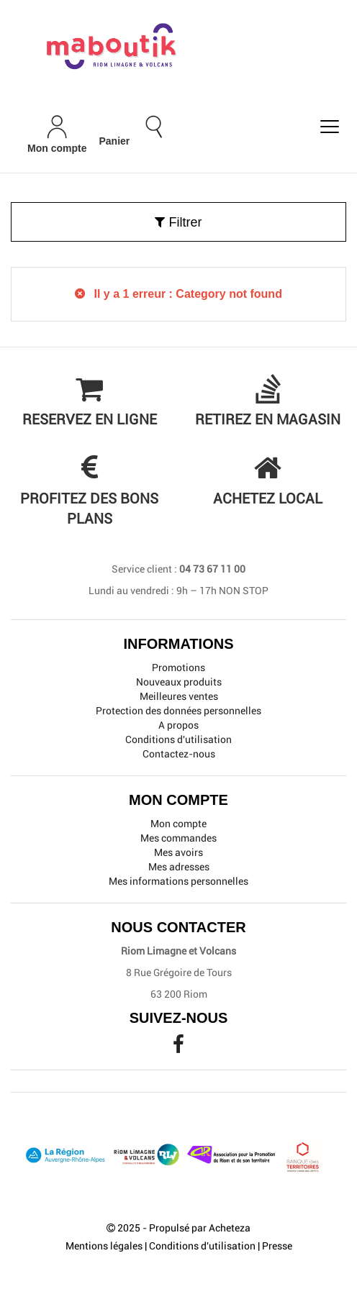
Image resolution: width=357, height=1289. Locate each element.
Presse (277, 1246)
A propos (178, 725)
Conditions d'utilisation (178, 739)
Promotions (178, 667)
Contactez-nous (179, 754)
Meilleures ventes (179, 696)
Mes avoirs (178, 852)
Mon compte (178, 823)
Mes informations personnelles (178, 881)
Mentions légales (104, 1246)
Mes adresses (178, 867)
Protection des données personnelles (178, 710)
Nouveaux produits (179, 682)
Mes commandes (178, 838)
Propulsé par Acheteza (199, 1228)
